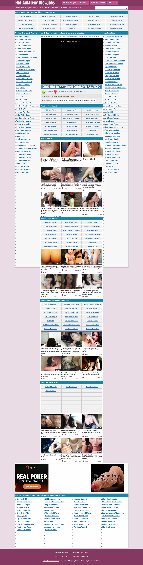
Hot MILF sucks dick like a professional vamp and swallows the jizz (69, 374)
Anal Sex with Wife (94, 24)
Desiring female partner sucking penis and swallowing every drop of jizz (71, 456)
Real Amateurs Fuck (23, 139)
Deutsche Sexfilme (49, 28)
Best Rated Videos (98, 3)
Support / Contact (61, 556)
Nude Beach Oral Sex (26, 28)
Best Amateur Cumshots (49, 24)
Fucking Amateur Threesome (27, 106)
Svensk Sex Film (22, 97)
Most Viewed (112, 3)
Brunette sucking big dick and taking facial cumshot (70, 291)
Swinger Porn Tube (23, 112)
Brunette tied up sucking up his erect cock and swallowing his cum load (92, 267)
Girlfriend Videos (26, 16)
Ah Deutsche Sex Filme (25, 118)
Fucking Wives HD (23, 163)
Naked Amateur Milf (23, 124)
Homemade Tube (22, 142)
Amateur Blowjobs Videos (66, 96)
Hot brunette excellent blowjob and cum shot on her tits (71, 267)
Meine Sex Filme (22, 172)
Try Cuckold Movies (23, 121)
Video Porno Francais (117, 24)
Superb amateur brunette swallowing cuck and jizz (49, 185)
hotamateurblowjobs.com (51, 561)
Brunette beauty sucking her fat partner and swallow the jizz (71, 185)
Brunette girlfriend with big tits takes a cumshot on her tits (92, 373)
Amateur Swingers (94, 20)
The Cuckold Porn (23, 100)
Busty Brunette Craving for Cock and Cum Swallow (69, 431)
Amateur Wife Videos (24, 154)
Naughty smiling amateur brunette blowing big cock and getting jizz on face (91, 185)
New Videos (84, 3)
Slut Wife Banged (22, 166)
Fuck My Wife (21, 109)
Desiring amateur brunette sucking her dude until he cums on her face (51, 374)
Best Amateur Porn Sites (25, 145)
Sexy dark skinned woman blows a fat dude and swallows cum (50, 432)
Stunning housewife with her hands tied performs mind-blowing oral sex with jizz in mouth (50, 211)
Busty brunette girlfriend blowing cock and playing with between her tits (91, 292)
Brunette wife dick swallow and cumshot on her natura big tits (71, 209)
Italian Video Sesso (23, 115)
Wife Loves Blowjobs (94, 28)
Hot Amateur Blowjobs (62, 552)
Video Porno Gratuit (116, 16)
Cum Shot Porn (49, 20)
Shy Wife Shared (116, 20)
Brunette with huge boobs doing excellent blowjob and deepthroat (50, 292)
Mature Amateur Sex (24, 151)
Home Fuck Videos (23, 169)
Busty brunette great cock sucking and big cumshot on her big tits (50, 267)
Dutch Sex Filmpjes (23, 127)
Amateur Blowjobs (70, 3)
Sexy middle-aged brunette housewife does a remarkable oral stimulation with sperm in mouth (50, 351)
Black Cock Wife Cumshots (71, 20)
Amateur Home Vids (23, 160)
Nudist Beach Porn (26, 24)
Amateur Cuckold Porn (24, 103)
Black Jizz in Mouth (94, 16)
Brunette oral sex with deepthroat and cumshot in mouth (90, 350)
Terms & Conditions (80, 556)
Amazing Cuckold (71, 16)
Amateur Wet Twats (23, 157)
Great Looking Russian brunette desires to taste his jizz (91, 432)
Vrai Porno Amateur (23, 130)
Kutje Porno (71, 28)
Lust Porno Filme (22, 133)
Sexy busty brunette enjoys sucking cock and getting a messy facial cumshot (91, 210)
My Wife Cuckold (71, 24)
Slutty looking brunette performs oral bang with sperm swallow (92, 456)
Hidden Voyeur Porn (48, 16)
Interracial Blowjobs (116, 28)
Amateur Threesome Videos (26, 148)
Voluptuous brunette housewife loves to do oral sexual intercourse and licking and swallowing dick (71, 351)
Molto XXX (20, 136)
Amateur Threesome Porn (26, 20)
